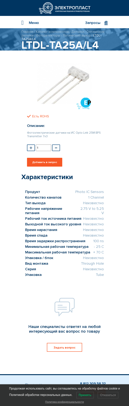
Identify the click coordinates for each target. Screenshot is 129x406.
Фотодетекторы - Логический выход (63, 35)
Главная (27, 32)
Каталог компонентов (52, 32)
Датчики (77, 32)
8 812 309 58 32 (93, 383)
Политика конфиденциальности (64, 401)
